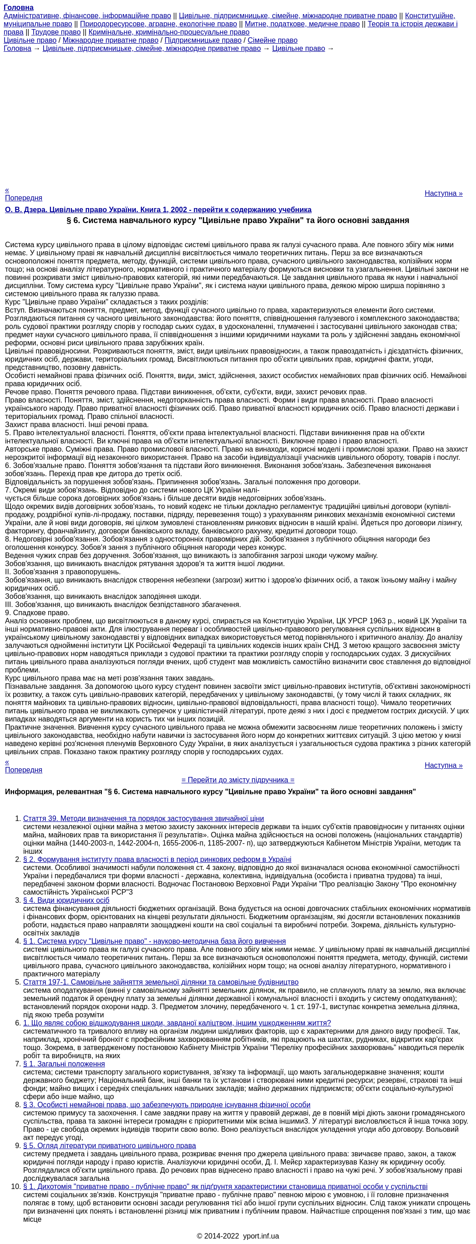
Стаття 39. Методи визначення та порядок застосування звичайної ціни (143, 818)
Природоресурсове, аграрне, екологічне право (158, 24)
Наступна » (444, 193)
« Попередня (23, 194)
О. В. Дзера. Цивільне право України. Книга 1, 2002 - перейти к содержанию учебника (158, 210)
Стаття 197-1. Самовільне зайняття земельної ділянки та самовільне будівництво (161, 982)
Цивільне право (30, 40)
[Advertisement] (238, 116)
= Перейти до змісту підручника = (238, 780)
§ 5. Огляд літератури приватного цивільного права (109, 1145)
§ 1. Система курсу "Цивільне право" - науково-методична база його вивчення (154, 941)
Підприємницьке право (203, 40)
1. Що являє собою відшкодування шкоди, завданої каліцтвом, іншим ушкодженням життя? (177, 1023)
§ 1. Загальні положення (64, 1064)
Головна (17, 48)
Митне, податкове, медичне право (302, 24)
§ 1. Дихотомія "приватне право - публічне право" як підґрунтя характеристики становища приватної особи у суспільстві (225, 1186)
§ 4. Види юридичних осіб (66, 900)
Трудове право (56, 32)
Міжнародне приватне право (111, 40)
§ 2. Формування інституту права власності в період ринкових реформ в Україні (157, 859)
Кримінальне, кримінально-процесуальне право (169, 32)
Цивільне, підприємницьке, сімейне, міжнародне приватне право (288, 16)
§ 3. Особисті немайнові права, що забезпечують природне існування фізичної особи (167, 1105)
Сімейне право (273, 40)
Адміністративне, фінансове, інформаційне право (87, 16)
